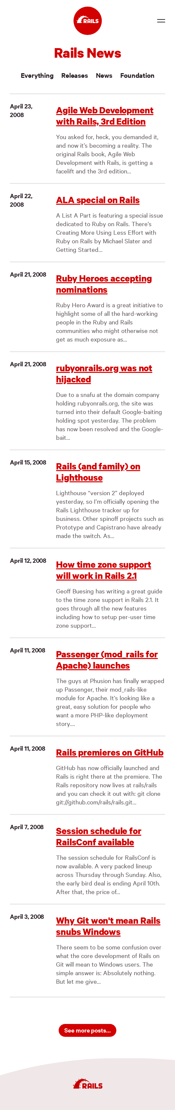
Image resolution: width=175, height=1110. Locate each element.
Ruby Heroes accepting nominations (104, 283)
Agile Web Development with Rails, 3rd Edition (104, 115)
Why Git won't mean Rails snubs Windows (108, 926)
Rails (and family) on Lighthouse (98, 471)
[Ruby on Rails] (87, 21)
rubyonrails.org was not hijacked (104, 373)
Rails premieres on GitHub (109, 752)
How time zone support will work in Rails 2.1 (103, 570)
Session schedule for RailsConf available (98, 836)
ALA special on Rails (97, 200)
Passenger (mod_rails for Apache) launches (107, 659)
